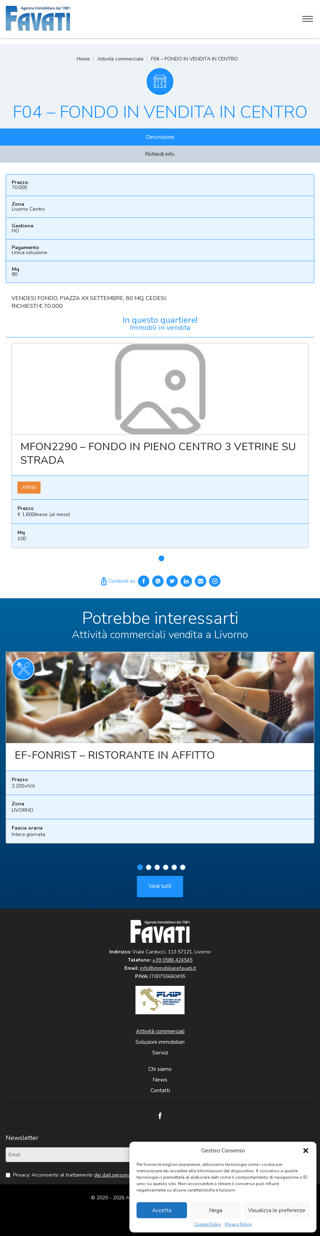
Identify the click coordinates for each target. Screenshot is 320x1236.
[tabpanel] (160, 448)
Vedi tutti (160, 889)
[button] (305, 1150)
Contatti (160, 1090)
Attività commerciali (160, 1031)
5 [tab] (174, 870)
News (160, 1080)
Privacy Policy (238, 1224)
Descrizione (160, 137)
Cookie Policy (207, 1224)
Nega (215, 1210)
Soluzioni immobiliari (160, 1042)
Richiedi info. (160, 154)
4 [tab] (166, 870)
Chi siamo (160, 1069)
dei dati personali (113, 1175)
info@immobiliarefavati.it (168, 968)
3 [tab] (157, 870)
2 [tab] (148, 870)
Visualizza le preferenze (276, 1210)
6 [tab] (183, 870)
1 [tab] (161, 558)
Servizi (160, 1053)
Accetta (161, 1210)
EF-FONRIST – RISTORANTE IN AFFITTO (115, 758)
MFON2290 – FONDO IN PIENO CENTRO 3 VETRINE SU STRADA (158, 454)
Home (83, 59)
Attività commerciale (120, 59)
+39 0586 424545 (172, 960)
